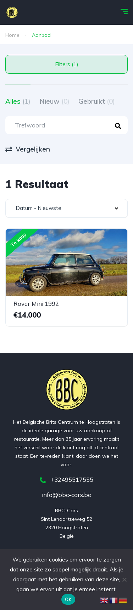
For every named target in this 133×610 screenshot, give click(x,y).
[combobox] (66, 208)
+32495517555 (66, 479)
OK (68, 599)
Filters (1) (66, 64)
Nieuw (54, 101)
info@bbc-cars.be (66, 494)
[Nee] (124, 579)
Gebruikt (96, 101)
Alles (18, 101)
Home (12, 35)
